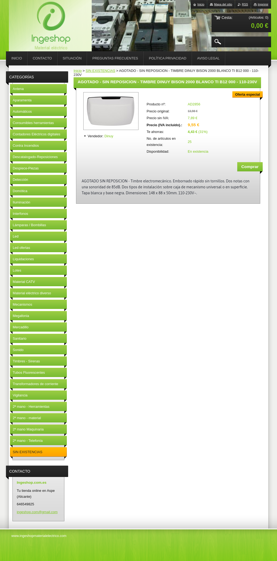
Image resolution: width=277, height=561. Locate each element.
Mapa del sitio (223, 4)
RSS (245, 4)
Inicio (78, 71)
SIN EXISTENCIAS (100, 71)
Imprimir (263, 4)
